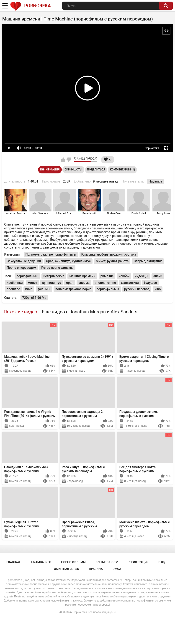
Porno (30, 5)
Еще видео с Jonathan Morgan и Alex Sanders (89, 312)
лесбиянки (15, 282)
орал (69, 282)
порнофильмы (27, 276)
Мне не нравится (69, 159)
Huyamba (155, 181)
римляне (107, 276)
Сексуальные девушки (24, 261)
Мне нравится (63, 159)
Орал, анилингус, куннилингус (68, 261)
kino (158, 289)
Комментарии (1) (122, 169)
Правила (96, 569)
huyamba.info (40, 562)
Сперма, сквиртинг (148, 261)
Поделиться (96, 169)
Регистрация (138, 562)
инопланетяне (105, 282)
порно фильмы (108, 289)
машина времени (82, 276)
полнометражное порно (73, 289)
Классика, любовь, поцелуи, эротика (108, 254)
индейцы (141, 276)
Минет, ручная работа (112, 261)
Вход (162, 562)
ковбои (124, 276)
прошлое (13, 289)
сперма (84, 282)
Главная (13, 562)
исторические (53, 276)
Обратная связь (66, 569)
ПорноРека (80, 612)
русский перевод (136, 289)
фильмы (44, 289)
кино (29, 289)
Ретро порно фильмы (57, 267)
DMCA (117, 569)
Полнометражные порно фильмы (51, 254)
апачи (157, 276)
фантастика (130, 282)
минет (32, 282)
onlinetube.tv (106, 562)
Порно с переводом (21, 267)
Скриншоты (73, 169)
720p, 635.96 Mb (34, 298)
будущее (150, 282)
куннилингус (51, 282)
